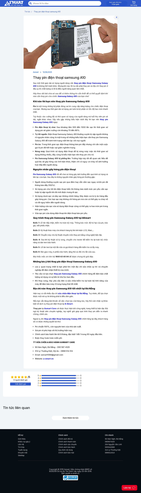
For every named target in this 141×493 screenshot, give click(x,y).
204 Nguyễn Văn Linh (113, 444)
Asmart (36, 72)
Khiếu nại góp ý (24, 442)
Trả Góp (21, 447)
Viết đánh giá (20, 384)
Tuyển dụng (22, 450)
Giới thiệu (22, 439)
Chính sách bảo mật (66, 453)
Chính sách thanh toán (67, 442)
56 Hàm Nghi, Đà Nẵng (114, 439)
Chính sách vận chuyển (67, 444)
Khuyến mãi (22, 453)
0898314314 (110, 453)
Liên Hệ (21, 444)
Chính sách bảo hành (66, 447)
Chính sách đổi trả (65, 439)
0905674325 (110, 442)
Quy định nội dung (65, 450)
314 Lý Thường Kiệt (112, 450)
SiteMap (21, 455)
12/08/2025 (47, 72)
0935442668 (110, 447)
